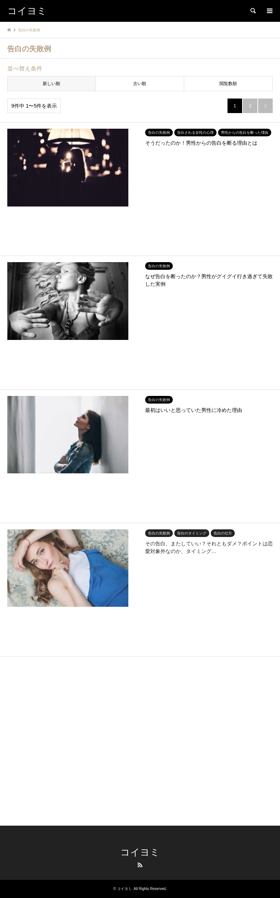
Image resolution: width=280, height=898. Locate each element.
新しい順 (51, 83)
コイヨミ (140, 852)
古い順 (139, 83)
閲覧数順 (228, 83)
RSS (140, 864)
